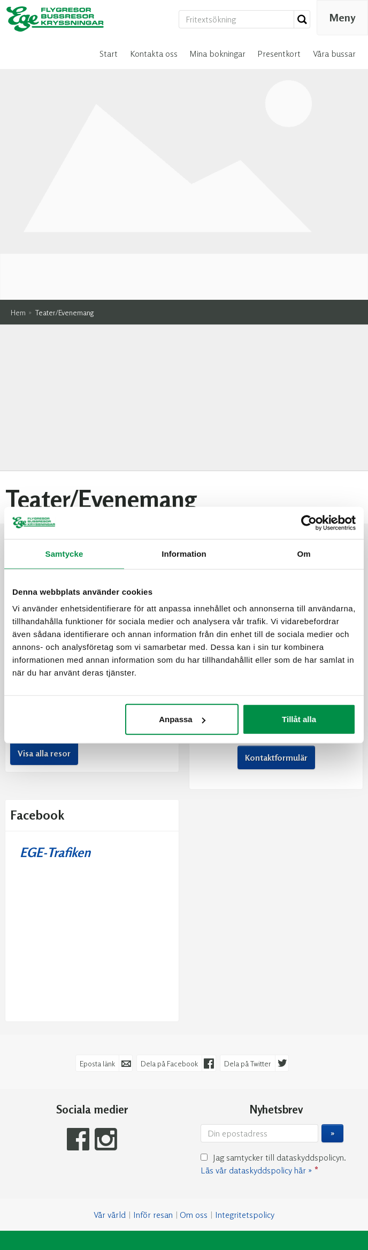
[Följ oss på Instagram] (106, 989)
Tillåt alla (299, 719)
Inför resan (153, 1064)
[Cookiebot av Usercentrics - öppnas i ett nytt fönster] (309, 522)
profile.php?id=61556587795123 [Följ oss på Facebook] (290, 493)
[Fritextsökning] (236, 19)
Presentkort (279, 53)
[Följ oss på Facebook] (78, 989)
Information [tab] (184, 553)
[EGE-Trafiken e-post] (179, 1155)
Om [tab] (303, 553)
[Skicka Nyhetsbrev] (332, 983)
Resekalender (92, 402)
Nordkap (48, 472)
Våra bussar (334, 53)
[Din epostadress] (259, 983)
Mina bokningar (217, 53)
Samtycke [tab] (64, 553)
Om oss (194, 1064)
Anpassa (182, 719)
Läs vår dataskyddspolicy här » (256, 1020)
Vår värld (110, 1064)
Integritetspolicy (244, 1064)
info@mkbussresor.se (297, 460)
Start (108, 53)
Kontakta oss (154, 53)
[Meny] (342, 17)
